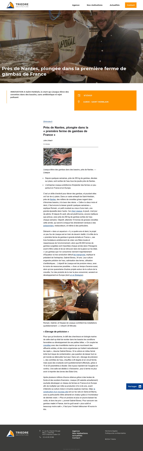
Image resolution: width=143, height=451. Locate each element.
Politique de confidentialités (115, 433)
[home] (17, 5)
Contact (131, 5)
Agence (76, 431)
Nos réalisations (80, 433)
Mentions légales (111, 431)
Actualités (77, 436)
